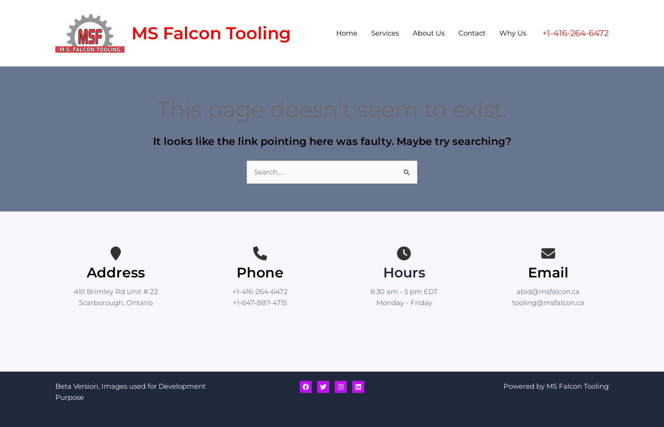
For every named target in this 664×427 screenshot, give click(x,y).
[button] (575, 33)
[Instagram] (341, 387)
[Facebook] (306, 387)
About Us (429, 33)
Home (346, 33)
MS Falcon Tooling (211, 33)
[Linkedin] (358, 387)
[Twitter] (323, 387)
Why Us (512, 33)
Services (385, 33)
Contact (472, 33)
